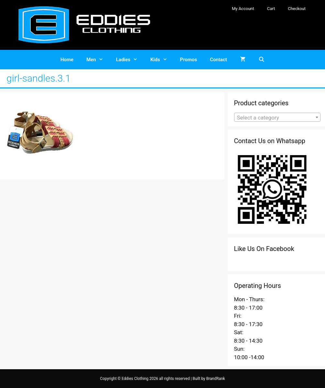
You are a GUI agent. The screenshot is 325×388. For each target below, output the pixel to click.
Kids (162, 59)
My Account (243, 8)
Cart (271, 8)
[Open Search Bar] (261, 59)
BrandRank (215, 378)
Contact (218, 60)
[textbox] (277, 117)
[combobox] (277, 117)
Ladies (130, 59)
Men (98, 59)
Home (66, 60)
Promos (188, 60)
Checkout (297, 8)
